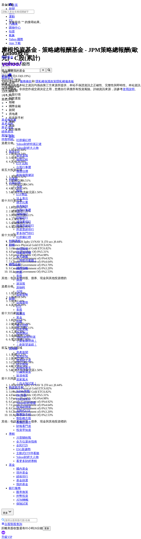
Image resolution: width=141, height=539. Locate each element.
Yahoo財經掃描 (26, 402)
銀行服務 (15, 488)
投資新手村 (16, 387)
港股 (19, 279)
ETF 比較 (22, 163)
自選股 (13, 178)
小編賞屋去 (23, 371)
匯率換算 (22, 492)
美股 (19, 275)
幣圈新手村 (23, 414)
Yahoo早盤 (23, 391)
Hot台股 (21, 395)
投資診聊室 (23, 406)
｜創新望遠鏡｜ (26, 344)
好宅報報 (22, 364)
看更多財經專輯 (26, 461)
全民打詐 (22, 445)
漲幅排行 (22, 213)
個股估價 (22, 171)
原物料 (20, 287)
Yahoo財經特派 (26, 336)
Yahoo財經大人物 (27, 147)
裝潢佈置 (22, 375)
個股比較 (22, 159)
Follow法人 (23, 398)
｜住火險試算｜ (26, 383)
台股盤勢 (22, 302)
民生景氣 (22, 329)
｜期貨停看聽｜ (26, 260)
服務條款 (26, 81)
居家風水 (22, 379)
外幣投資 (22, 495)
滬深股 (20, 283)
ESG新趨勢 (23, 449)
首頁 (12, 136)
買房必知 (22, 356)
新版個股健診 (25, 175)
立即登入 (7, 77)
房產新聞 (22, 352)
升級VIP (6, 536)
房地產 (13, 348)
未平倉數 (22, 256)
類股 (19, 190)
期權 (12, 244)
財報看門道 (23, 426)
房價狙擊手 (23, 367)
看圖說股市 (23, 422)
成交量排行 (23, 221)
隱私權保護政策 (45, 81)
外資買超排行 (25, 225)
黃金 (19, 317)
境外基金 (22, 472)
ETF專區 (21, 194)
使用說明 (129, 89)
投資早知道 (23, 429)
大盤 (19, 186)
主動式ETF (23, 410)
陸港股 (20, 313)
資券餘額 (22, 206)
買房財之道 (23, 360)
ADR (19, 291)
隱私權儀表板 (65, 81)
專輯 (12, 433)
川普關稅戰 (23, 437)
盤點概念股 (23, 418)
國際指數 (22, 268)
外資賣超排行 (25, 229)
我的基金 (22, 484)
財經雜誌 (22, 333)
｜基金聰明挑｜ (26, 340)
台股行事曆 (23, 167)
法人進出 (22, 198)
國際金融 (15, 264)
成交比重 (22, 202)
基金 (12, 464)
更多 (7, 511)
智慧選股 (22, 155)
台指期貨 (22, 248)
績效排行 (22, 476)
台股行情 (15, 182)
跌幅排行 (22, 217)
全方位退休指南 (26, 441)
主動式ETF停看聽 (27, 453)
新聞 (12, 298)
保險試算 (22, 503)
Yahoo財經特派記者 (29, 144)
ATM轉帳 (22, 499)
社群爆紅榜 (23, 140)
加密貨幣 (22, 294)
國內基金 (22, 468)
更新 (46, 528)
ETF (18, 306)
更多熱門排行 (25, 233)
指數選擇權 (23, 252)
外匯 (19, 272)
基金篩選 (22, 480)
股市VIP (14, 151)
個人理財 (22, 325)
